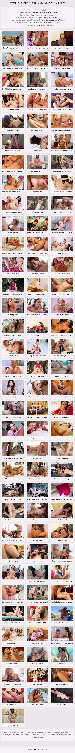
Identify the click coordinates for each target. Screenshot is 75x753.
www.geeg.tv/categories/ (51, 17)
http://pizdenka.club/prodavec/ (50, 20)
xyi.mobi (43, 10)
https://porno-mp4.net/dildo (42, 23)
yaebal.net (39, 25)
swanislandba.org (35, 750)
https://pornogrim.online (38, 15)
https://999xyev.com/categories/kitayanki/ (45, 12)
